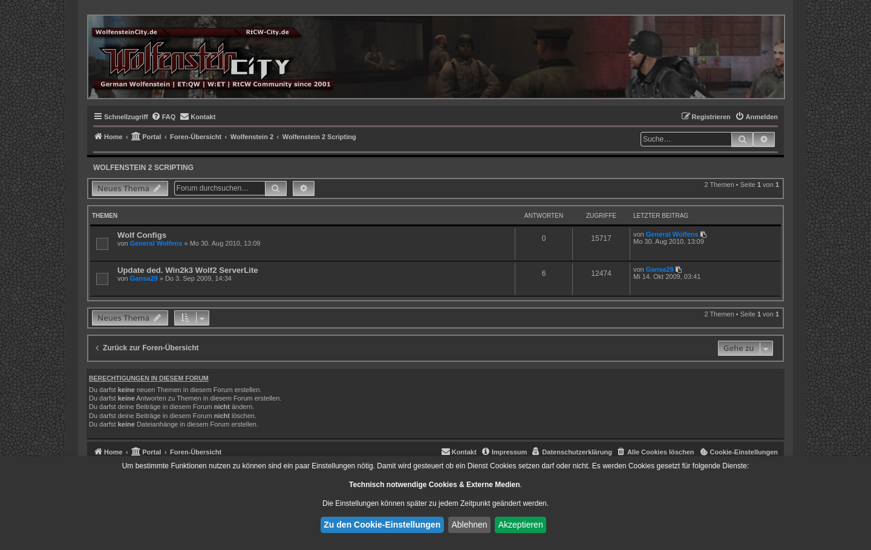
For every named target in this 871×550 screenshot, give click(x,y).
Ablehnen (469, 524)
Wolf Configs (141, 235)
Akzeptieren (520, 524)
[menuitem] (163, 116)
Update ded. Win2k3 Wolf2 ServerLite (187, 270)
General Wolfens (156, 243)
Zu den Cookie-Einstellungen (382, 524)
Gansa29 (144, 278)
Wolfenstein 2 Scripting (143, 167)
